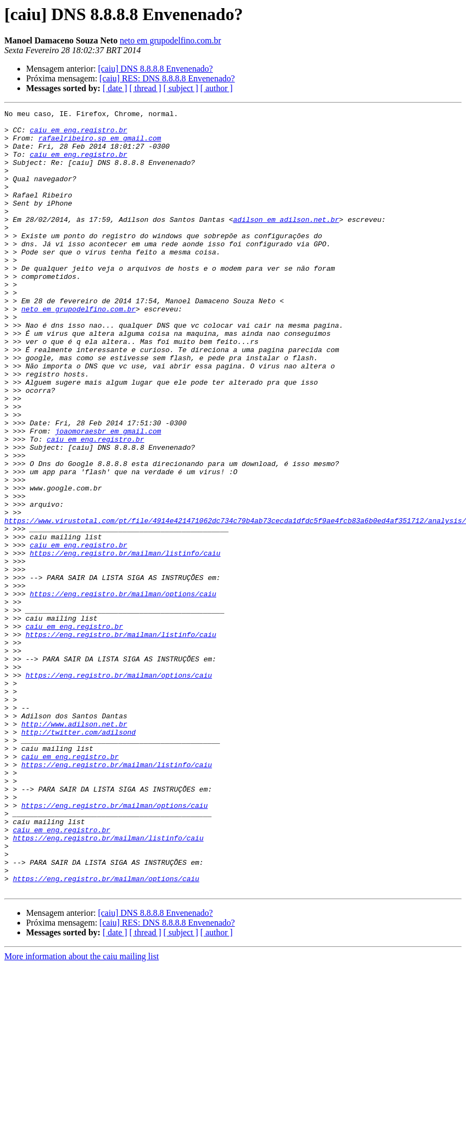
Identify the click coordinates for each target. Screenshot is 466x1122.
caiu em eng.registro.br (78, 134)
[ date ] (115, 88)
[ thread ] (145, 88)
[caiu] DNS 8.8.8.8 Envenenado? (155, 68)
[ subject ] (180, 88)
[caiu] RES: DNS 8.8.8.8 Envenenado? (167, 78)
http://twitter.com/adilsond (78, 857)
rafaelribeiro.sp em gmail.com (99, 144)
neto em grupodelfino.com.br (170, 40)
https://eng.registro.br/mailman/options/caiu (123, 691)
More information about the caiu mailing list (81, 1112)
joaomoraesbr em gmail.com (108, 496)
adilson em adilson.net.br (286, 242)
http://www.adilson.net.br (74, 847)
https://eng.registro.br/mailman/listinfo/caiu (125, 642)
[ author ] (216, 88)
